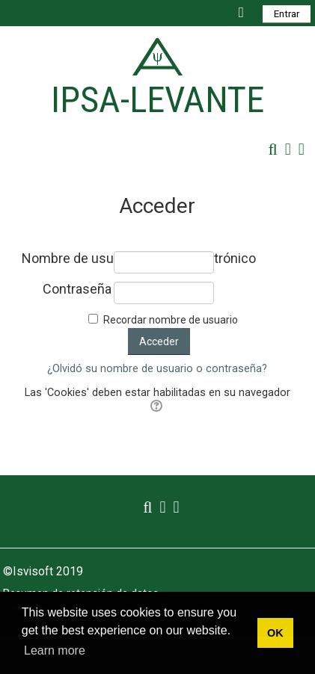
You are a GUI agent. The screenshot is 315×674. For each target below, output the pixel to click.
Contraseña (77, 289)
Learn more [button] (54, 650)
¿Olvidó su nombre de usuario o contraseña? (157, 368)
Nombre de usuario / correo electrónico (66, 258)
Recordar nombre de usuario (170, 320)
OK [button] (275, 633)
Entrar (286, 13)
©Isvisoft (29, 571)
